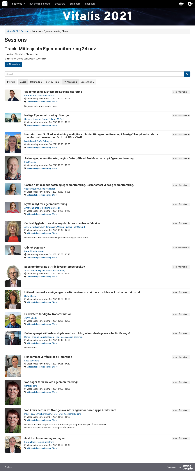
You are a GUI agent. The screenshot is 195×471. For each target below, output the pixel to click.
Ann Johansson (48, 227)
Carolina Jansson (32, 119)
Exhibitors (75, 3)
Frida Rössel (60, 337)
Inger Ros (28, 414)
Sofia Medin (30, 296)
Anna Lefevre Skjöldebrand (37, 270)
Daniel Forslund (31, 337)
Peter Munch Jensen (34, 251)
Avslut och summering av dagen (44, 438)
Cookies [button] (8, 467)
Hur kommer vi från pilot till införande (48, 356)
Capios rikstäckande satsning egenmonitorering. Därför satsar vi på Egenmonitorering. (79, 184)
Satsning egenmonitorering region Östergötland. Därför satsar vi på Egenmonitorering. (79, 158)
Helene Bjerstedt (52, 208)
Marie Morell (30, 141)
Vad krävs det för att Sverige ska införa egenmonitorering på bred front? (70, 410)
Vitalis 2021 (12, 31)
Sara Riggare (30, 386)
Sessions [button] (18, 3)
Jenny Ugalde (30, 318)
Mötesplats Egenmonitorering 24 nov (42, 102)
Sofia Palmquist (44, 141)
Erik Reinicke (30, 162)
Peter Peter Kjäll (59, 414)
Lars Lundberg (58, 270)
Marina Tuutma (64, 227)
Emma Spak (30, 95)
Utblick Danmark (34, 247)
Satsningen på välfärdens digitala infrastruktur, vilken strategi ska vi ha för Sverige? (77, 333)
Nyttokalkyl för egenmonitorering (45, 204)
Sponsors (90, 3)
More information (181, 92)
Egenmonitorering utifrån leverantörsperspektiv (54, 266)
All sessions (13, 64)
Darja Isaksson (47, 337)
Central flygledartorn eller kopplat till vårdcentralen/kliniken (62, 223)
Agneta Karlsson (32, 227)
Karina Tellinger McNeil (53, 119)
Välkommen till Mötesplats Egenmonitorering (53, 91)
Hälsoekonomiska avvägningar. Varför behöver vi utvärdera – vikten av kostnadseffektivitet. (82, 292)
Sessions (25, 31)
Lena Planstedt (47, 189)
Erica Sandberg (31, 360)
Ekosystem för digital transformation (47, 314)
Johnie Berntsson (42, 414)
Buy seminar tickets (39, 3)
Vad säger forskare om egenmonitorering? (51, 382)
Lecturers (60, 3)
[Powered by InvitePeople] (180, 468)
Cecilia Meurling (31, 189)
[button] (182, 4)
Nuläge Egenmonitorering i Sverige (46, 115)
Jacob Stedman (75, 337)
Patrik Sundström (45, 95)
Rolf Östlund (79, 227)
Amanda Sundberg (33, 208)
